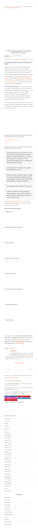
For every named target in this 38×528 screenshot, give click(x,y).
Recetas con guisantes (9, 242)
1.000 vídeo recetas (29, 356)
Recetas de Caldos (7, 437)
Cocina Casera (15, 351)
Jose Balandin (13, 350)
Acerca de (6, 348)
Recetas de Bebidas (7, 435)
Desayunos (6, 423)
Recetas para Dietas (7, 483)
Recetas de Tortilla (7, 478)
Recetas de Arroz (7, 433)
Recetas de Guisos (7, 447)
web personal (17, 358)
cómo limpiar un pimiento (10, 81)
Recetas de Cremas (7, 442)
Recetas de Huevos (7, 452)
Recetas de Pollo (7, 464)
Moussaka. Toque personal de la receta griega (13, 227)
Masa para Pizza (7, 504)
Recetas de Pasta (7, 459)
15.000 (8, 400)
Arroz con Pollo (7, 507)
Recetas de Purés (7, 469)
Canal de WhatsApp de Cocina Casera (18, 201)
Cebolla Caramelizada (8, 512)
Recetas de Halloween (8, 449)
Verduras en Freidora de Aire (10, 273)
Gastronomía (6, 425)
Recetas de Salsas (7, 471)
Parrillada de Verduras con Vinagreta (12, 258)
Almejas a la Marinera (8, 524)
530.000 (8, 398)
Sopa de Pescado (7, 509)
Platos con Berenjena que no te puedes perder (14, 289)
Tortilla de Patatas (7, 502)
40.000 (21, 398)
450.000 (21, 396)
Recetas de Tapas (7, 476)
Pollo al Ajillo (6, 519)
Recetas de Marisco (7, 454)
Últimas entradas (12, 348)
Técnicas (5, 488)
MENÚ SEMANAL (7, 497)
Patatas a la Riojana (7, 521)
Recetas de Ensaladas (8, 445)
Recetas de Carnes (7, 440)
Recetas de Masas (7, 457)
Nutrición (5, 430)
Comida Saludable (7, 418)
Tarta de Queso (7, 500)
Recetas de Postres (7, 466)
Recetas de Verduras (18, 339)
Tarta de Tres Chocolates (8, 514)
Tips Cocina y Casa (7, 490)
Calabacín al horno (8, 211)
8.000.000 (9, 396)
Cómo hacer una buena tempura (11, 304)
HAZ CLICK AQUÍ (19, 343)
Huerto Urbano (6, 428)
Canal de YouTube (13, 377)
